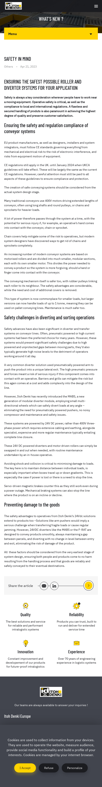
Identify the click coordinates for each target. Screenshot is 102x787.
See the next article (88, 585)
